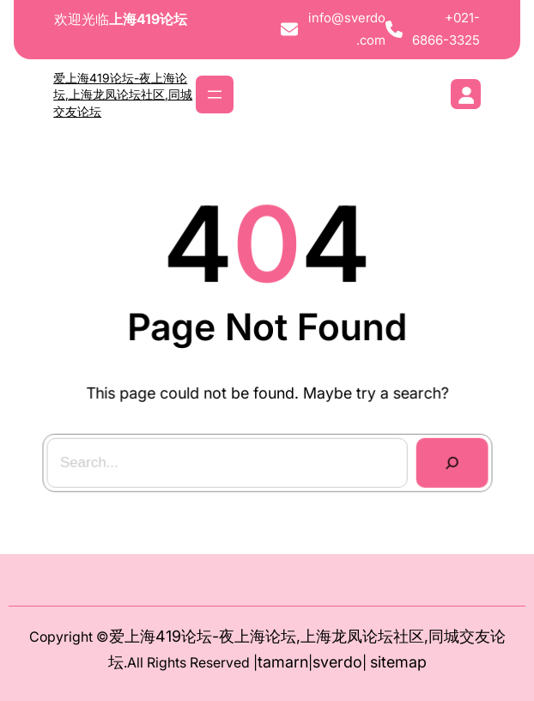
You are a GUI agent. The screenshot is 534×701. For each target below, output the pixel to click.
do (352, 662)
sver (328, 662)
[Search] (450, 462)
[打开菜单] (215, 94)
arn (296, 662)
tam (271, 662)
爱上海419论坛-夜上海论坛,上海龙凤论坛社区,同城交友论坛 (122, 94)
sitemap (398, 662)
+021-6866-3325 (446, 28)
